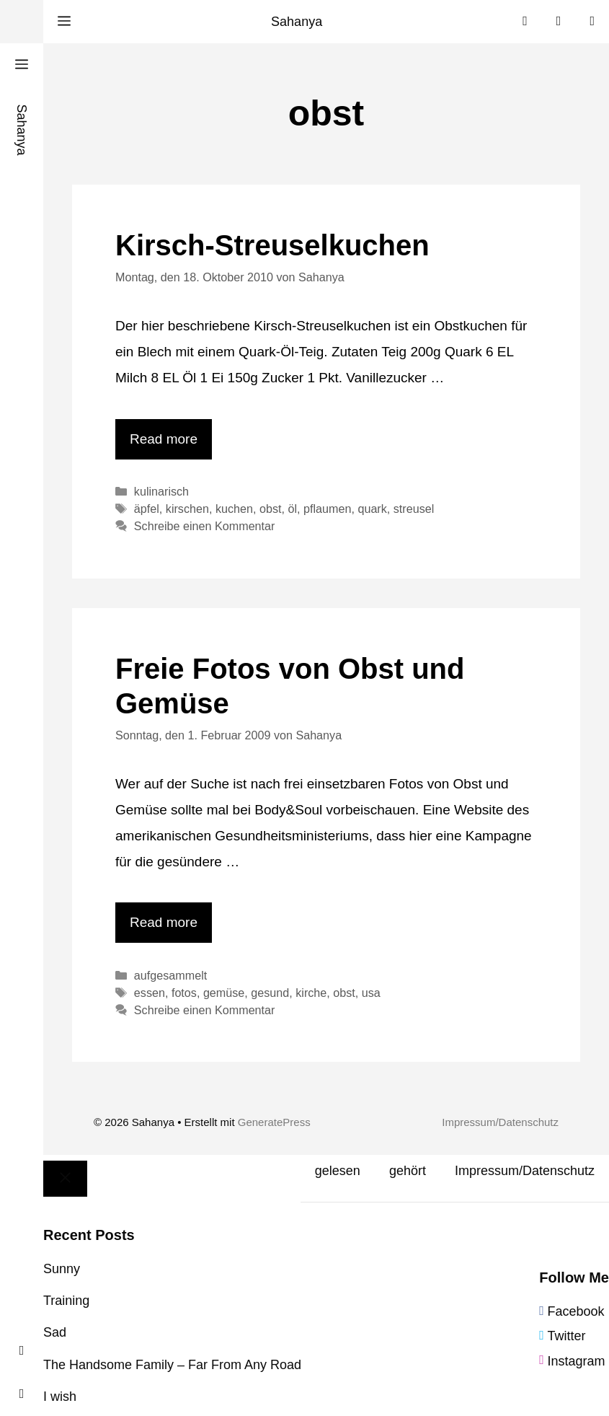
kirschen (187, 508)
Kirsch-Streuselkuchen (272, 245)
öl (292, 508)
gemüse (223, 992)
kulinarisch (161, 491)
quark (371, 508)
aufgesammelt (170, 975)
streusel (414, 508)
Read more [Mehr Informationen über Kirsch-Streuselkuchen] (163, 439)
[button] (64, 21)
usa (371, 992)
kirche (310, 992)
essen (149, 992)
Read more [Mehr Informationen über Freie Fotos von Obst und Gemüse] (163, 922)
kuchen (234, 508)
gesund (270, 992)
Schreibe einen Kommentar (204, 525)
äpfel (146, 508)
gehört (407, 1171)
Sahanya (296, 21)
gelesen (337, 1171)
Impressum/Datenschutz (500, 1122)
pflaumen (327, 508)
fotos (184, 992)
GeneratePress (274, 1122)
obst (270, 508)
